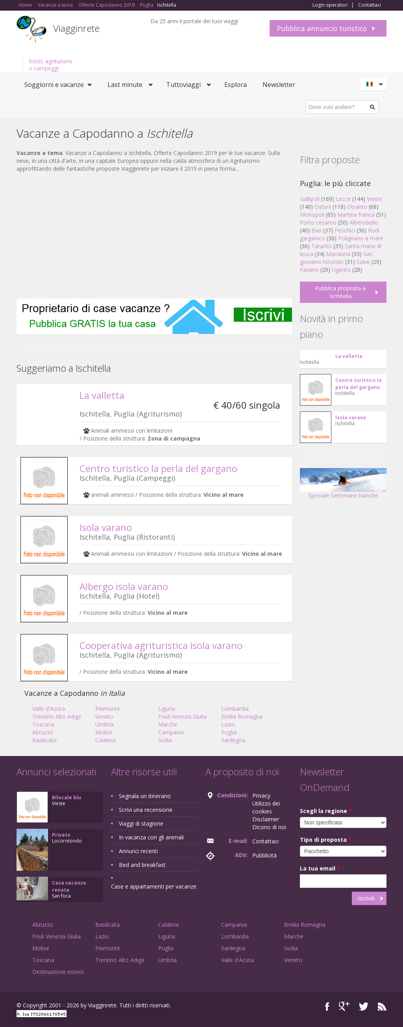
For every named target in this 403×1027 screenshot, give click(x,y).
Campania (171, 732)
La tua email (320, 868)
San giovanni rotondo (336, 258)
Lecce (343, 199)
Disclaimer (265, 819)
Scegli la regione (326, 811)
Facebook (327, 1006)
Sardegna (233, 740)
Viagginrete (76, 28)
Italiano (374, 84)
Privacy (261, 795)
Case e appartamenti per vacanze (153, 886)
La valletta (101, 395)
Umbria (104, 724)
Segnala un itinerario (145, 796)
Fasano (309, 269)
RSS (382, 1006)
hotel (35, 61)
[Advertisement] (154, 236)
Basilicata (44, 740)
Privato (61, 835)
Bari (316, 230)
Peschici (345, 230)
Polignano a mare (360, 238)
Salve (363, 262)
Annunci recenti (138, 851)
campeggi (46, 68)
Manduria (338, 254)
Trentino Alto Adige (56, 716)
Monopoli (312, 214)
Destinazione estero (58, 971)
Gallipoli (310, 199)
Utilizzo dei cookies (266, 807)
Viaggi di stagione (141, 823)
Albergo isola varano (123, 586)
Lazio (228, 724)
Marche (167, 724)
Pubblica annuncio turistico (322, 28)
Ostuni (322, 206)
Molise (103, 732)
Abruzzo (42, 732)
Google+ (344, 1006)
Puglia (229, 732)
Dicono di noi (269, 827)
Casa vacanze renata (69, 886)
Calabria (105, 740)
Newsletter (279, 84)
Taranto (321, 246)
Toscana (43, 724)
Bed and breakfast (142, 864)
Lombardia (235, 708)
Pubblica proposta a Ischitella (340, 292)
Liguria (166, 708)
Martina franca (356, 214)
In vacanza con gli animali (151, 837)
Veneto (104, 716)
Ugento (341, 269)
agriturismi (58, 61)
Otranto (357, 206)
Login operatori (330, 5)
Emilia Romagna (242, 716)
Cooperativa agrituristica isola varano (160, 645)
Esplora (235, 84)
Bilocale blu (66, 797)
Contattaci (369, 5)
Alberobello (363, 222)
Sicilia (165, 740)
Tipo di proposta (325, 839)
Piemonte (107, 708)
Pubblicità (264, 855)
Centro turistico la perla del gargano (158, 468)
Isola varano (105, 527)
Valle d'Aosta (48, 708)
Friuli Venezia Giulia (182, 716)
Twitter (363, 1006)
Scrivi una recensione (145, 809)
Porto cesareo (318, 222)
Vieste (374, 199)
